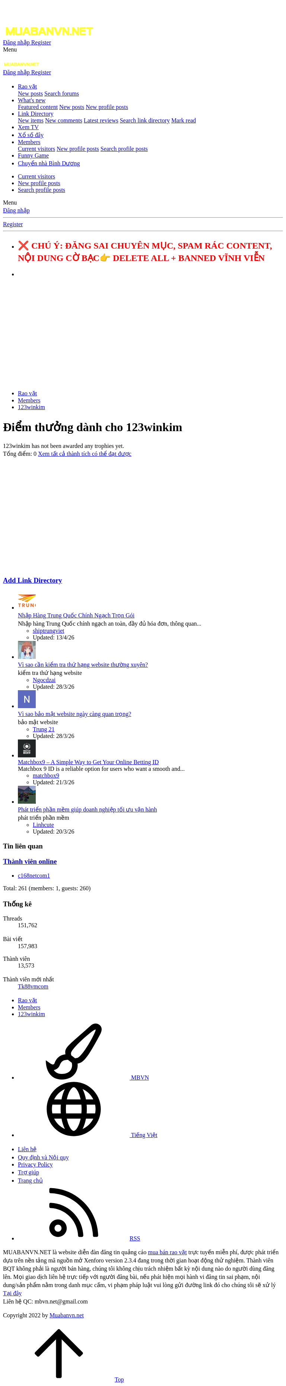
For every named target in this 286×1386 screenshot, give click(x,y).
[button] (10, 49)
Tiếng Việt (88, 1135)
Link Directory (36, 113)
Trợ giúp (28, 1172)
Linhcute (43, 825)
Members (29, 142)
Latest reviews (101, 120)
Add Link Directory (32, 580)
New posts (30, 93)
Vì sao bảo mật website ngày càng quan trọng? (74, 714)
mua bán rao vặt (167, 1252)
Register (13, 224)
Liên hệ (27, 1149)
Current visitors (36, 149)
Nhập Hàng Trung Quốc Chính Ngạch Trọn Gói (76, 615)
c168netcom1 (34, 875)
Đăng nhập (16, 210)
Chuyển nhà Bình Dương (49, 163)
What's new (31, 100)
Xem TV (28, 127)
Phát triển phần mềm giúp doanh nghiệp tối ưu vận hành (87, 809)
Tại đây (12, 1293)
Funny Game (33, 155)
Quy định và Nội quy (43, 1157)
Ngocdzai (44, 680)
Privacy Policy (35, 1164)
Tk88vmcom (33, 986)
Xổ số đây (31, 135)
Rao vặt (27, 86)
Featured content (38, 107)
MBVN (83, 1077)
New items (31, 120)
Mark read (183, 120)
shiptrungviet (48, 630)
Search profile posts (124, 149)
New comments (63, 120)
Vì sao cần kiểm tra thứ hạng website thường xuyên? (83, 664)
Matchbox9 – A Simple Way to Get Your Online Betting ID (88, 762)
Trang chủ (30, 1180)
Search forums (61, 93)
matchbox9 (46, 775)
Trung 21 (44, 729)
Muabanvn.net (67, 1315)
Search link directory (145, 120)
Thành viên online (30, 861)
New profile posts (107, 107)
